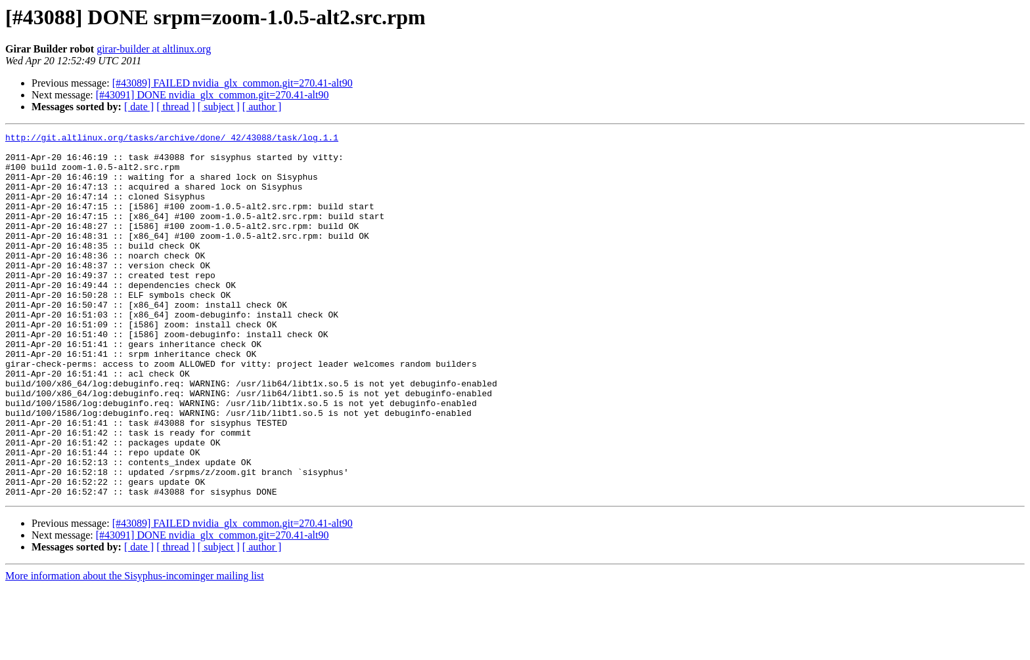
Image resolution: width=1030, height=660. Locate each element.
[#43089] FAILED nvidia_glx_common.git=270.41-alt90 (232, 83)
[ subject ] (219, 106)
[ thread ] (175, 106)
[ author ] (262, 106)
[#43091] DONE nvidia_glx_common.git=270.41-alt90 (212, 94)
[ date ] (139, 106)
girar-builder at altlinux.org (154, 48)
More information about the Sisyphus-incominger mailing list (134, 648)
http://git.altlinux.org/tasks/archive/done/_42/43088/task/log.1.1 (171, 139)
